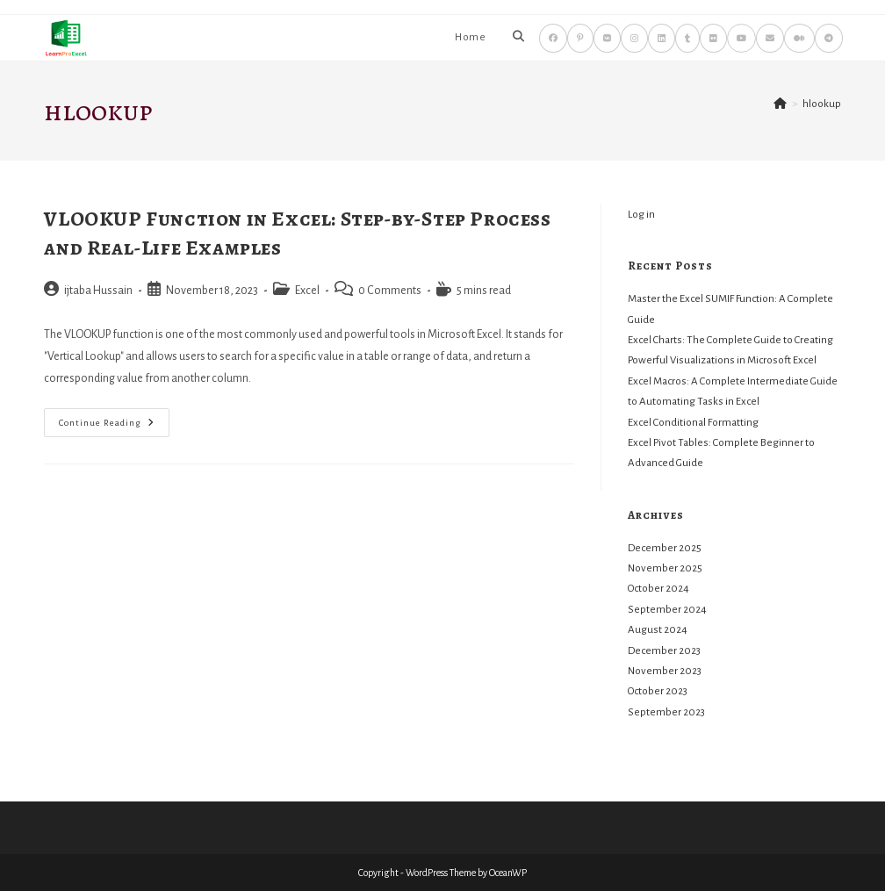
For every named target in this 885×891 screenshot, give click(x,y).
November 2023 (665, 671)
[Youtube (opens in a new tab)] (741, 38)
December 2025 (665, 548)
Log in (641, 214)
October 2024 (658, 588)
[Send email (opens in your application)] (770, 38)
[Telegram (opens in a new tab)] (829, 38)
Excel (307, 290)
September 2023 (666, 712)
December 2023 (664, 651)
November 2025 (665, 568)
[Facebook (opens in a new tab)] (553, 38)
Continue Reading (114, 427)
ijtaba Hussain (98, 290)
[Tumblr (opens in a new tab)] (687, 38)
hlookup (821, 104)
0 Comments (389, 290)
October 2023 (657, 691)
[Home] (780, 104)
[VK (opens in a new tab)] (607, 38)
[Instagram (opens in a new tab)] (634, 38)
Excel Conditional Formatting (693, 422)
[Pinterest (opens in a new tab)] (580, 38)
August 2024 (657, 630)
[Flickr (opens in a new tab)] (713, 38)
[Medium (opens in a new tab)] (799, 38)
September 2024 (667, 609)
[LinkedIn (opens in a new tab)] (661, 38)
